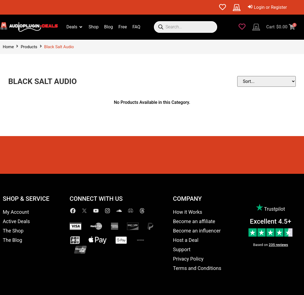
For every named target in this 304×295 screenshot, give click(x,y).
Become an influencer (196, 231)
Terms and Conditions (197, 268)
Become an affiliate (194, 221)
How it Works (187, 212)
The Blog (12, 240)
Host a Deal (185, 240)
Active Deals (16, 221)
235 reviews (278, 245)
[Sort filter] (268, 81)
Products (29, 46)
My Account (16, 212)
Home (8, 46)
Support (181, 249)
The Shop (13, 231)
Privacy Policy (188, 259)
